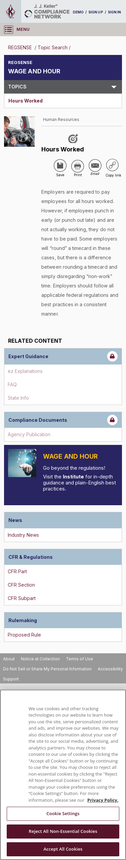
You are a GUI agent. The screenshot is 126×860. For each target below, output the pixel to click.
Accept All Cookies (62, 849)
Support (11, 678)
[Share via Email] (95, 165)
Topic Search (53, 47)
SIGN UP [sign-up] (95, 12)
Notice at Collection (40, 658)
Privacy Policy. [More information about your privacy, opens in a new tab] (103, 800)
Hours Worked (25, 101)
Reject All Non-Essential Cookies (63, 831)
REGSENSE (20, 47)
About (9, 658)
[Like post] (74, 137)
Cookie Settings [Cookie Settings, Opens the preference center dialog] (62, 813)
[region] (63, 774)
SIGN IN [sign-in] (114, 12)
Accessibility (110, 668)
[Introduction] (22, 463)
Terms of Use (79, 658)
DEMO (78, 12)
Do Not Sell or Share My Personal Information (47, 668)
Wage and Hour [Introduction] (70, 456)
